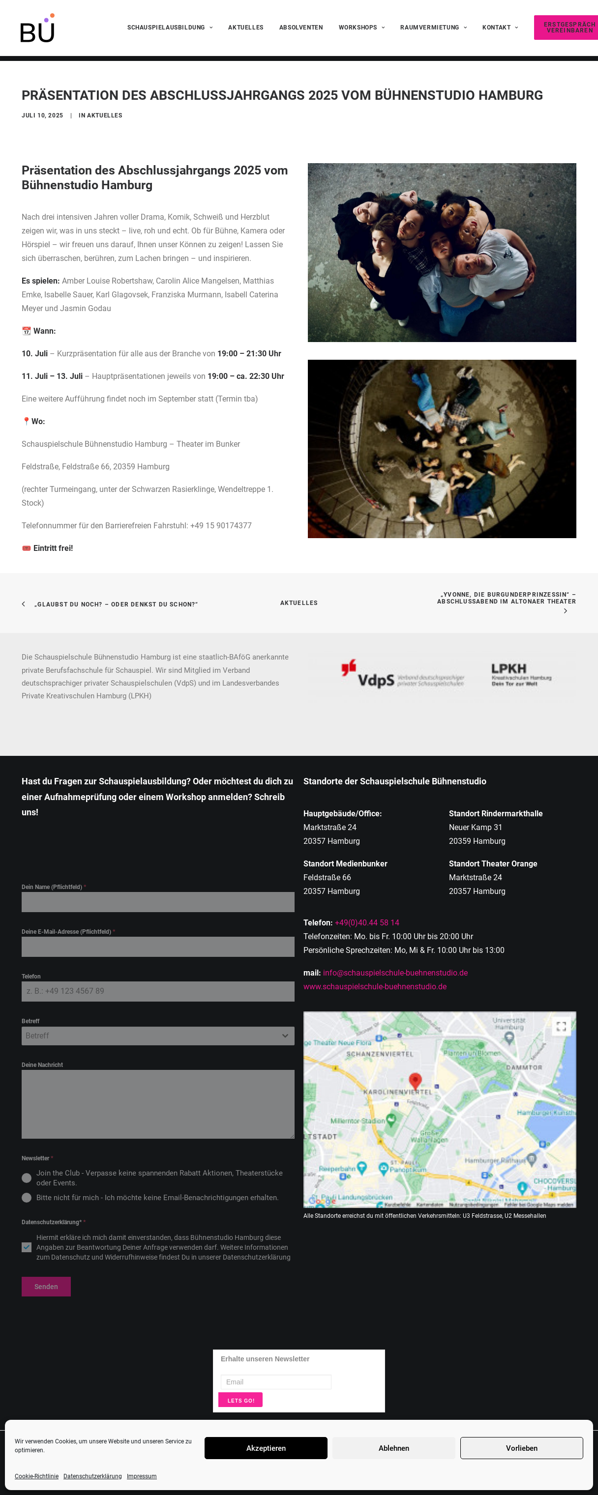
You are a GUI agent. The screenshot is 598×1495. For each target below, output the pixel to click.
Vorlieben (522, 1448)
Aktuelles (245, 30)
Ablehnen (394, 1448)
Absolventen (301, 30)
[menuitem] (169, 30)
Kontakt (500, 30)
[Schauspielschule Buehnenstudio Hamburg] (36, 30)
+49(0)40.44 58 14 (367, 922)
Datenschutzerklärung (92, 1476)
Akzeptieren (266, 1448)
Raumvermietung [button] (433, 30)
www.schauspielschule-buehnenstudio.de (375, 986)
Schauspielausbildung (169, 30)
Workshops (362, 30)
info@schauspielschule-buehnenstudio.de (395, 973)
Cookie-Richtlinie (37, 1476)
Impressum (142, 1476)
